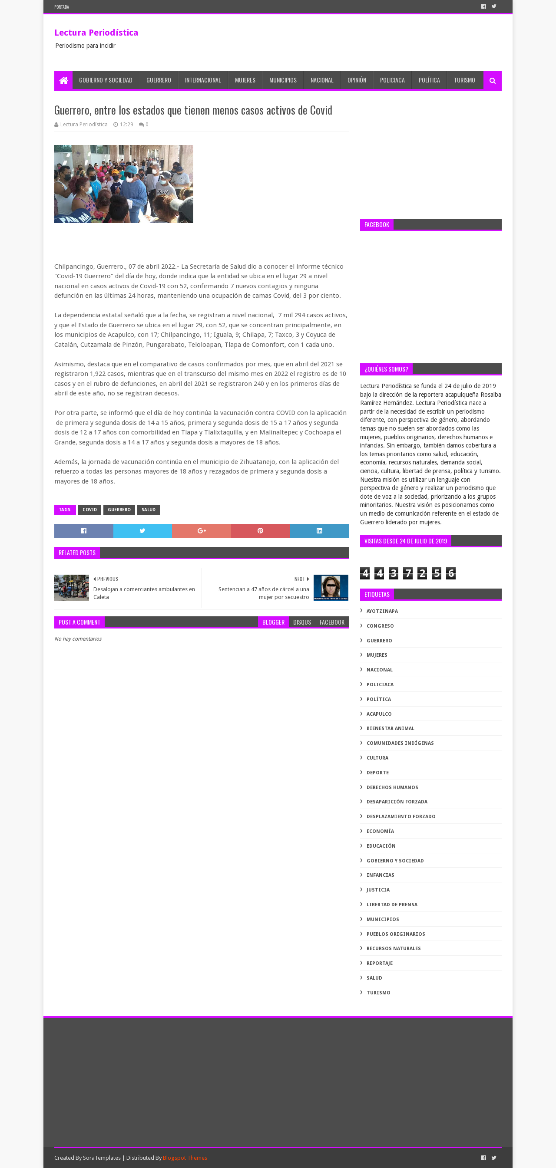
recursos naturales (394, 948)
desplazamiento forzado (401, 816)
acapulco (379, 714)
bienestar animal (390, 728)
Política (429, 79)
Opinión (357, 79)
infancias (380, 875)
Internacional (203, 79)
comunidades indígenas (400, 743)
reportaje (380, 963)
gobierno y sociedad (395, 861)
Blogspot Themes (185, 1158)
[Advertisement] (431, 156)
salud (149, 509)
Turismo (464, 79)
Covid (90, 509)
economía (380, 831)
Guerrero (158, 79)
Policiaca (392, 79)
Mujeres (245, 79)
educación (381, 846)
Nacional (322, 79)
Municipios (283, 79)
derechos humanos (392, 787)
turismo (379, 993)
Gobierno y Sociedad (105, 79)
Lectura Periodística (96, 32)
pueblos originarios (396, 934)
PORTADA (61, 6)
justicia (378, 890)
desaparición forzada (397, 802)
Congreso (380, 626)
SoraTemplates (102, 1158)
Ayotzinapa (382, 611)
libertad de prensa (392, 905)
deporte (378, 773)
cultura (377, 758)
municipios (383, 919)
